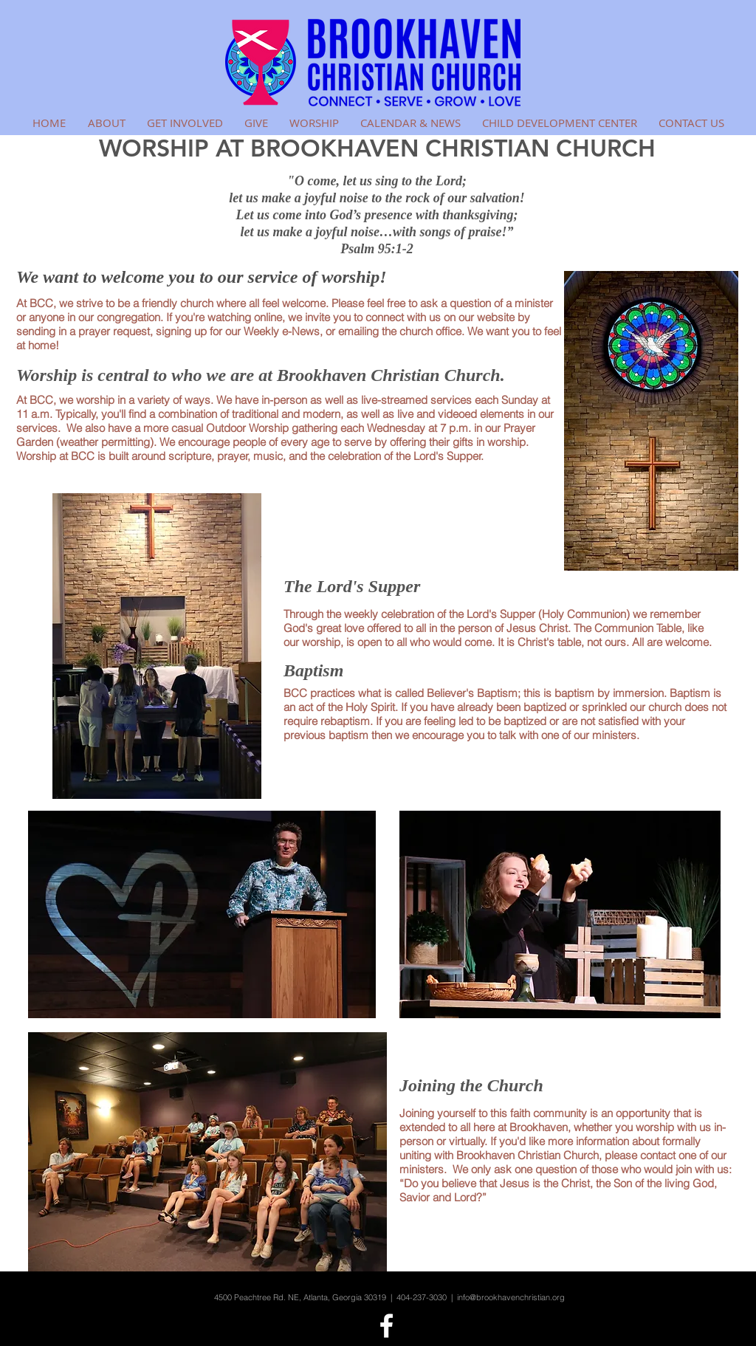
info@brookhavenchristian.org (511, 1297)
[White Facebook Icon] (386, 1326)
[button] (106, 123)
